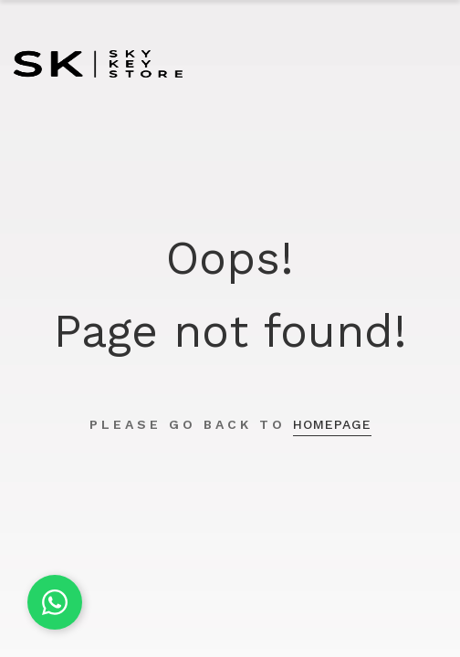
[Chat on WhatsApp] (54, 602)
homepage (332, 424)
